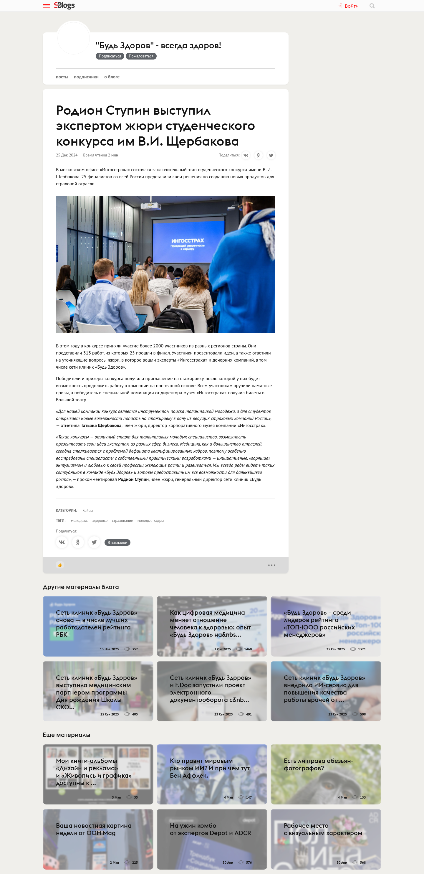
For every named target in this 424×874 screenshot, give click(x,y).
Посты (62, 77)
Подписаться (110, 56)
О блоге (112, 77)
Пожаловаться (141, 56)
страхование (122, 520)
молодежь (79, 520)
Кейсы (87, 510)
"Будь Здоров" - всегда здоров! (158, 45)
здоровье (100, 520)
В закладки (117, 542)
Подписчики (86, 77)
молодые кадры (151, 520)
